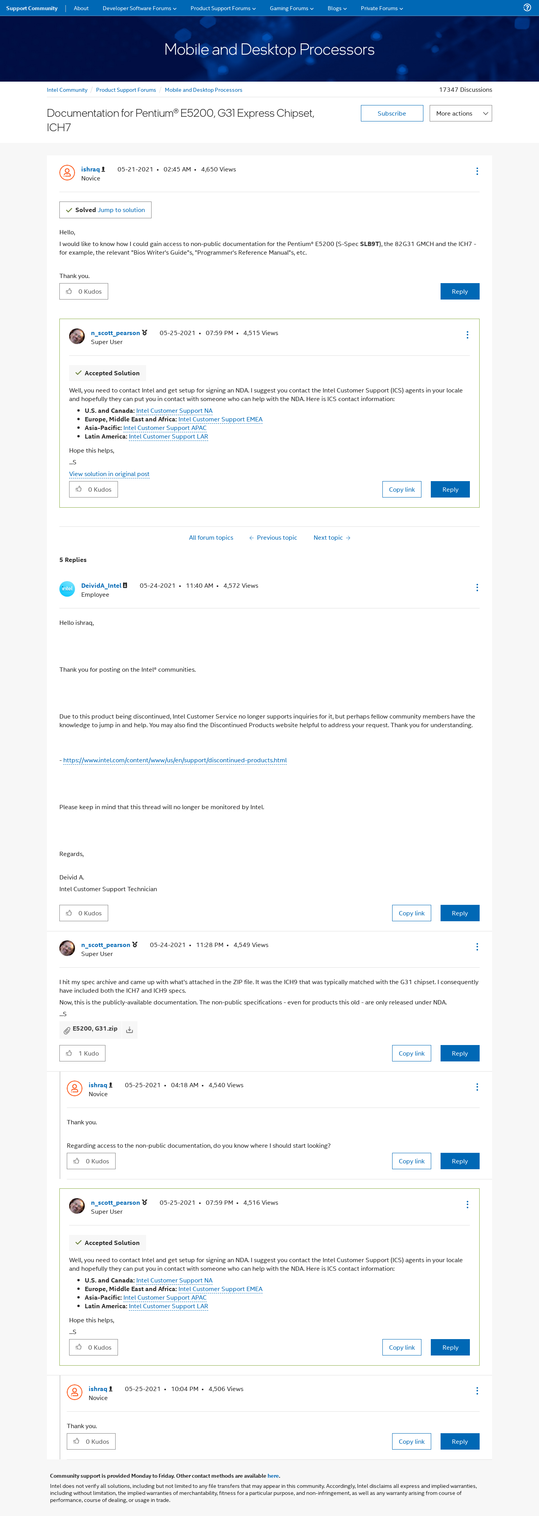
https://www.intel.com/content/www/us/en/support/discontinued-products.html (175, 759)
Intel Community (67, 89)
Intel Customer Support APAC (165, 427)
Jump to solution (110, 209)
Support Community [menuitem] (31, 8)
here (273, 1475)
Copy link (402, 489)
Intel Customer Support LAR (168, 436)
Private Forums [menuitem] (379, 8)
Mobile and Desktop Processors (204, 89)
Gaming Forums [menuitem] (289, 8)
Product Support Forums (126, 89)
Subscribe (392, 113)
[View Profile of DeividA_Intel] (104, 585)
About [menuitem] (81, 8)
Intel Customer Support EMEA (220, 418)
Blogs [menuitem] (335, 8)
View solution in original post (109, 473)
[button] (476, 171)
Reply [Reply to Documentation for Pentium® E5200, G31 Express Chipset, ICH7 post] (460, 291)
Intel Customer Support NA (174, 410)
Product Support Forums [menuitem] (221, 8)
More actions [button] (454, 113)
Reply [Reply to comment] (451, 489)
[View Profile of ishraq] (93, 169)
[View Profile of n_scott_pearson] (119, 332)
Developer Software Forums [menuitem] (137, 8)
